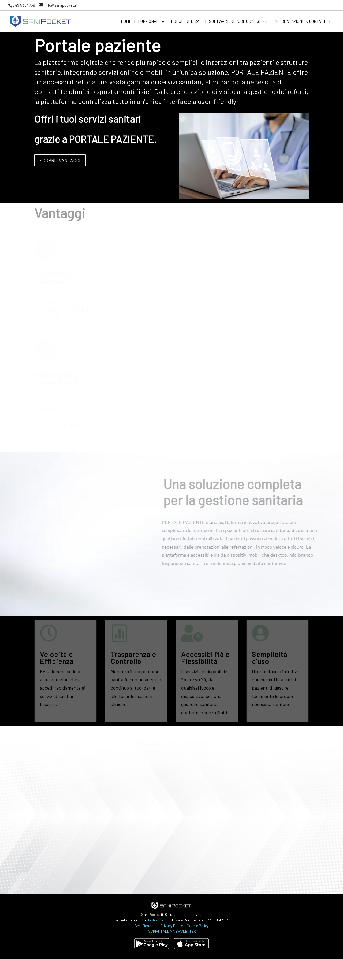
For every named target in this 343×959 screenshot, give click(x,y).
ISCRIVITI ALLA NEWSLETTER (171, 931)
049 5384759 (24, 5)
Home (126, 21)
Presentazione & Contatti (300, 21)
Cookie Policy (197, 925)
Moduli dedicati (187, 21)
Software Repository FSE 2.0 (238, 21)
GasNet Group (158, 920)
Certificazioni (145, 925)
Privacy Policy (172, 925)
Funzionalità (151, 21)
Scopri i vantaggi (60, 160)
